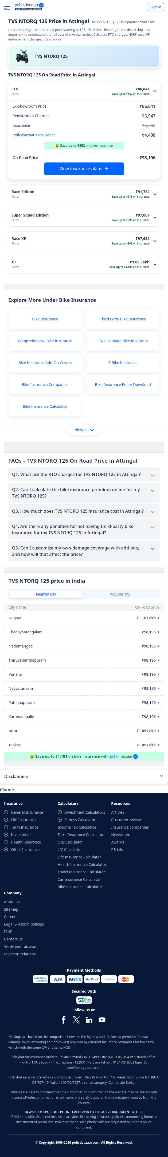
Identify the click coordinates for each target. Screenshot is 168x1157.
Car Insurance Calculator (79, 879)
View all (84, 429)
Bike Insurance (45, 318)
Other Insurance (25, 849)
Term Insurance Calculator (81, 834)
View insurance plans (80, 169)
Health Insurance (26, 842)
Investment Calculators (85, 812)
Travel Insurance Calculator (81, 871)
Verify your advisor (20, 946)
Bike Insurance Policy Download (123, 384)
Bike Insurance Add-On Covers (45, 362)
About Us (12, 901)
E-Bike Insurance (123, 362)
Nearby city (46, 594)
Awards (117, 842)
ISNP (8, 931)
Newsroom (120, 834)
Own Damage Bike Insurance (123, 340)
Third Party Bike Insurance (123, 318)
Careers (10, 916)
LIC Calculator (70, 849)
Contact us (13, 939)
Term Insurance (24, 827)
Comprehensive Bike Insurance (45, 340)
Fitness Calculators (81, 819)
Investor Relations (20, 953)
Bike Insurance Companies (45, 384)
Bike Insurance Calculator (45, 406)
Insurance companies (130, 827)
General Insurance (27, 812)
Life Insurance (23, 819)
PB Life (117, 849)
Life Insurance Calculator (79, 856)
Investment (21, 834)
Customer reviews (126, 819)
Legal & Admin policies (24, 924)
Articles (117, 812)
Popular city (120, 594)
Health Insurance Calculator (82, 864)
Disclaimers (16, 776)
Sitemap (11, 909)
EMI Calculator (70, 842)
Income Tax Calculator (77, 827)
